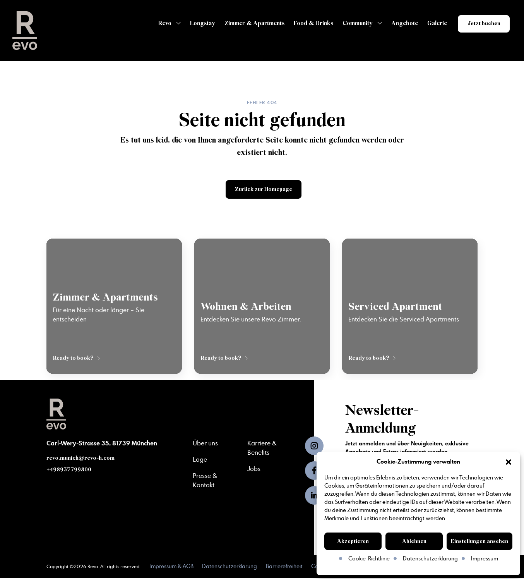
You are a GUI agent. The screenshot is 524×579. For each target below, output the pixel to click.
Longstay (199, 23)
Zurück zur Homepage (263, 190)
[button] (508, 462)
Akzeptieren (353, 541)
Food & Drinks (310, 23)
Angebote (402, 23)
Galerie (434, 23)
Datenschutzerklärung (430, 559)
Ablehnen (414, 541)
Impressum (484, 559)
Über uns (205, 445)
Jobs (253, 469)
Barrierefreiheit (285, 567)
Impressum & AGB (171, 567)
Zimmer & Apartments (252, 23)
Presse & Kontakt (205, 480)
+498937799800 (69, 470)
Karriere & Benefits (261, 449)
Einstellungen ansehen (479, 541)
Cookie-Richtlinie (369, 559)
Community (355, 23)
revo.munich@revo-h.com (80, 459)
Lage (200, 460)
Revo (162, 23)
